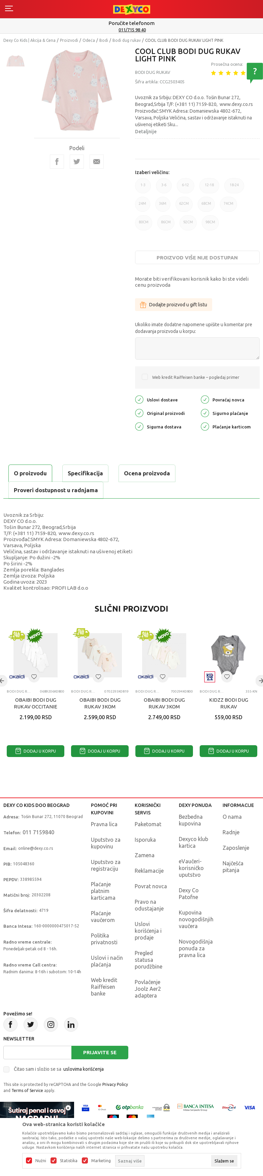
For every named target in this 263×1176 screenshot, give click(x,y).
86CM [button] (166, 225)
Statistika (68, 1161)
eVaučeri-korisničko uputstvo (191, 868)
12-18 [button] (209, 188)
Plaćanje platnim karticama (103, 891)
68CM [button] (206, 206)
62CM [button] (184, 206)
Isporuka (145, 840)
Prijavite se (100, 1052)
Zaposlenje (236, 848)
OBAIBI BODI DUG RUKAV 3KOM (100, 703)
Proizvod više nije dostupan (197, 257)
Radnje (231, 832)
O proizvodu (30, 473)
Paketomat (148, 824)
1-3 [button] (143, 188)
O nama (232, 817)
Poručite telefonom (131, 23)
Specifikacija (85, 473)
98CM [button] (210, 225)
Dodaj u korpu (35, 751)
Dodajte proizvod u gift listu (173, 305)
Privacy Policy (115, 1084)
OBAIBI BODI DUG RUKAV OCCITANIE (35, 703)
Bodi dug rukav (126, 40)
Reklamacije (149, 871)
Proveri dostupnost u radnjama (56, 490)
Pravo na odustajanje (149, 905)
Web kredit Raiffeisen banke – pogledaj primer (195, 377)
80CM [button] (144, 225)
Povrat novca (151, 886)
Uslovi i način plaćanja (107, 961)
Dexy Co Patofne (189, 893)
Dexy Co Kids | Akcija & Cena (29, 40)
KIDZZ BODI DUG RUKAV (228, 703)
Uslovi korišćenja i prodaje (148, 931)
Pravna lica (104, 824)
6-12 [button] (185, 188)
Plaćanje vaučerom (103, 916)
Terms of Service (27, 1090)
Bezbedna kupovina (191, 820)
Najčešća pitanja (233, 866)
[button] (34, 676)
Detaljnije (146, 131)
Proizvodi (69, 40)
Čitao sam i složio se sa (59, 1069)
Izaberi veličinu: (152, 172)
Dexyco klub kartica (193, 842)
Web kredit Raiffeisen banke (104, 987)
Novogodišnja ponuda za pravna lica (196, 948)
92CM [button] (188, 225)
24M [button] (142, 206)
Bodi (103, 40)
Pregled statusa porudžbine (148, 960)
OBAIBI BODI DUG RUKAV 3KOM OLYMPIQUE (164, 706)
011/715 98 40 (132, 29)
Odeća (89, 40)
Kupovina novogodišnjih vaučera (196, 919)
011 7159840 (38, 832)
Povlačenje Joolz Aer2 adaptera (148, 989)
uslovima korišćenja (83, 1069)
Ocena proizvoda (147, 473)
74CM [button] (228, 206)
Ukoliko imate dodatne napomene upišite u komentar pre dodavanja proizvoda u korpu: (193, 328)
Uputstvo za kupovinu (106, 843)
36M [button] (163, 206)
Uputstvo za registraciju (106, 865)
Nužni (40, 1161)
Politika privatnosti (104, 938)
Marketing (101, 1161)
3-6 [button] (164, 188)
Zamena (145, 855)
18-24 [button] (234, 188)
